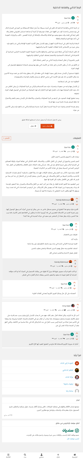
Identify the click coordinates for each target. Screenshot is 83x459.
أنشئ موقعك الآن (73, 443)
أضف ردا (62, 151)
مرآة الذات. (69, 382)
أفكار (72, 23)
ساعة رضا (69, 396)
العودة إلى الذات (66, 368)
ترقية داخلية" (68, 389)
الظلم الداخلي (68, 375)
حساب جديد (47, 126)
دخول (33, 126)
